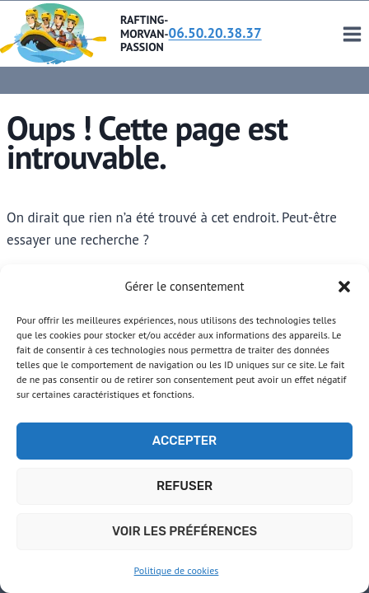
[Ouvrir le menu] (351, 34)
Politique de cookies (176, 570)
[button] (344, 286)
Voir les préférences (184, 531)
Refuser (184, 486)
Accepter (184, 440)
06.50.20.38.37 (215, 33)
